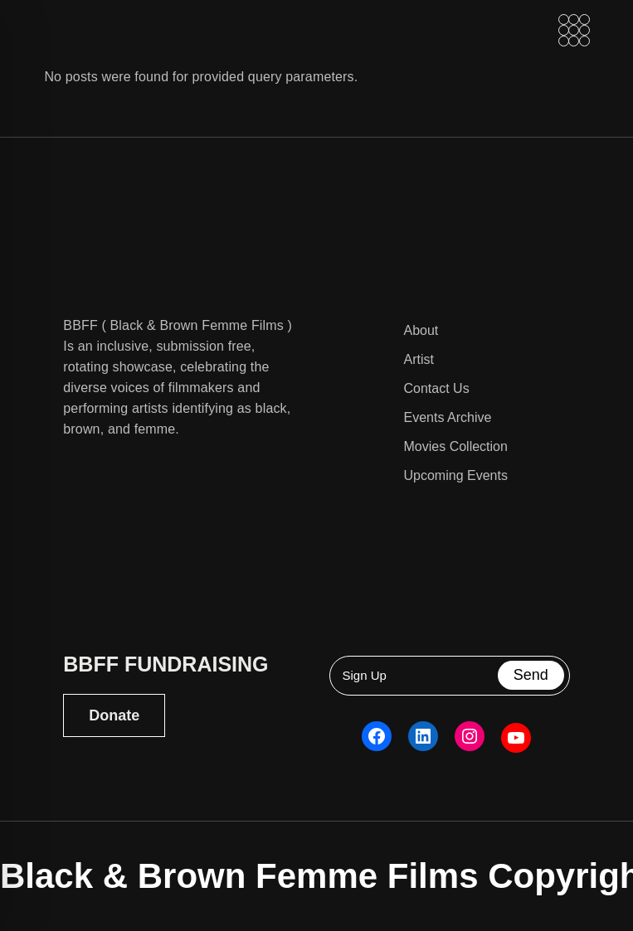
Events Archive (448, 417)
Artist (419, 359)
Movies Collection (456, 446)
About (421, 330)
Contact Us (437, 388)
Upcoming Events (456, 475)
